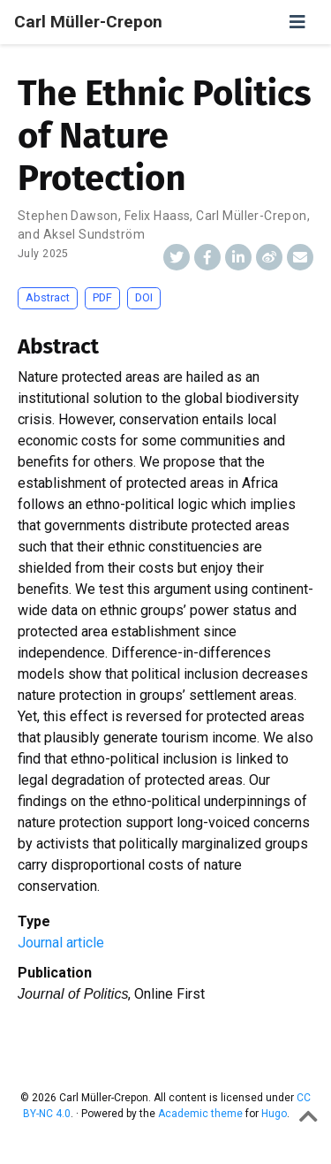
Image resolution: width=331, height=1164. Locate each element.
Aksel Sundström (94, 234)
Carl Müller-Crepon (88, 21)
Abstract (48, 297)
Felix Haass (157, 216)
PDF (102, 297)
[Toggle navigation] (297, 22)
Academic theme (200, 1113)
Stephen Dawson (68, 216)
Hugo (274, 1113)
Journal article (61, 942)
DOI (144, 297)
